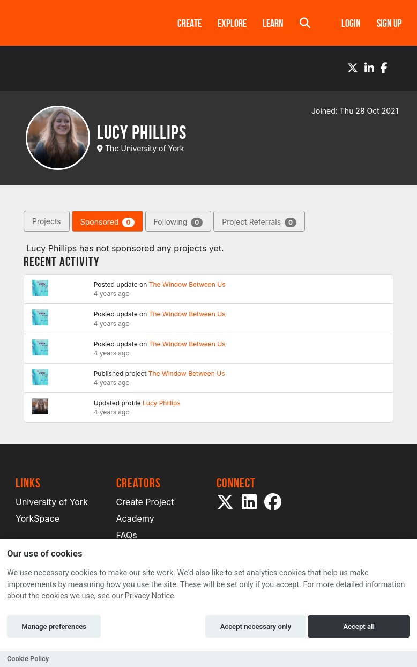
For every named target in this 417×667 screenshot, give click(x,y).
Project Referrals (259, 222)
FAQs (126, 535)
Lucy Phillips (162, 403)
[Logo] (83, 22)
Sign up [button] (389, 23)
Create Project (145, 501)
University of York (52, 501)
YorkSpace (37, 518)
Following (178, 222)
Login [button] (351, 23)
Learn (273, 23)
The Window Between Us (187, 284)
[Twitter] (352, 68)
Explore (232, 23)
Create (189, 23)
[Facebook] (384, 68)
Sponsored (107, 222)
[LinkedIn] (369, 68)
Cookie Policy (28, 659)
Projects (46, 221)
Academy (135, 518)
